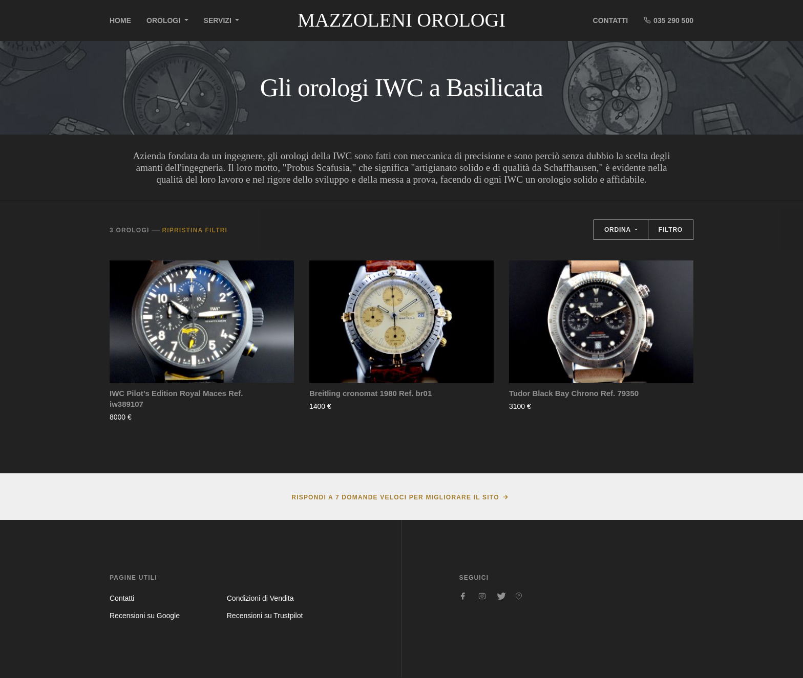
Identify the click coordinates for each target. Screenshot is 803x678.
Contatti (610, 20)
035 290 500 (668, 20)
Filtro (671, 229)
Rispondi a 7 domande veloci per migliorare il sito (395, 497)
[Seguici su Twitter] (500, 596)
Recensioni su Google (145, 615)
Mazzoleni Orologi (401, 20)
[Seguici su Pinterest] (519, 596)
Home (120, 20)
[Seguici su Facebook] (463, 596)
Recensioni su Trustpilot (265, 615)
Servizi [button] (219, 20)
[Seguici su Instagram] (482, 596)
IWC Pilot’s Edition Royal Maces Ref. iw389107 (176, 398)
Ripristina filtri (194, 230)
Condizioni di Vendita (260, 598)
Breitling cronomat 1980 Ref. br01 (370, 393)
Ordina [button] (618, 229)
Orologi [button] (164, 20)
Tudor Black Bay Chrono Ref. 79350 (574, 393)
